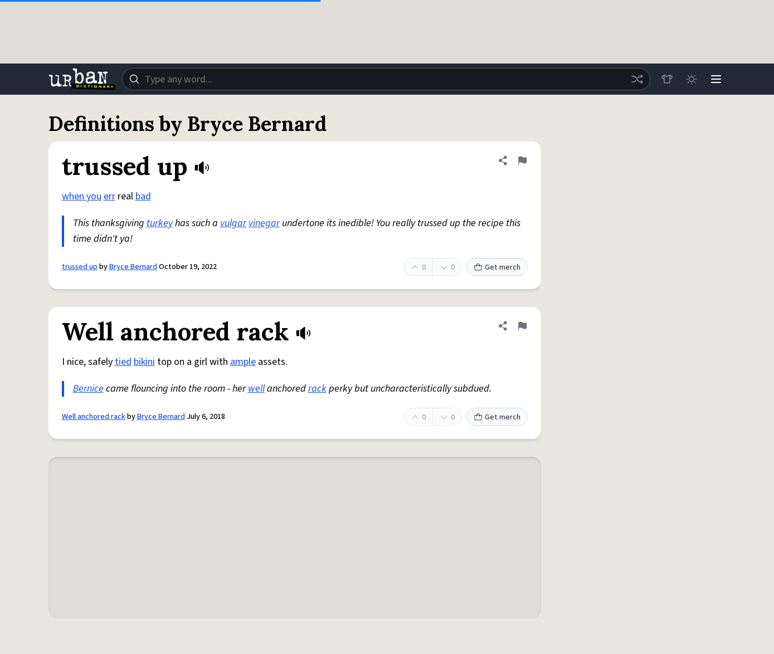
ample (243, 362)
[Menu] (716, 79)
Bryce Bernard (133, 266)
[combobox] (386, 79)
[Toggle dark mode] (691, 79)
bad (143, 196)
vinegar (264, 223)
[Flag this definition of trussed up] (522, 160)
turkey (160, 223)
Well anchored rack (93, 416)
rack (317, 389)
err (109, 196)
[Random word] (637, 79)
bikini (144, 362)
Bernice (88, 389)
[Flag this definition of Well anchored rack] (522, 326)
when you (81, 196)
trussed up (80, 266)
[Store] (667, 79)
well (256, 389)
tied (123, 362)
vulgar (233, 223)
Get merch (497, 267)
